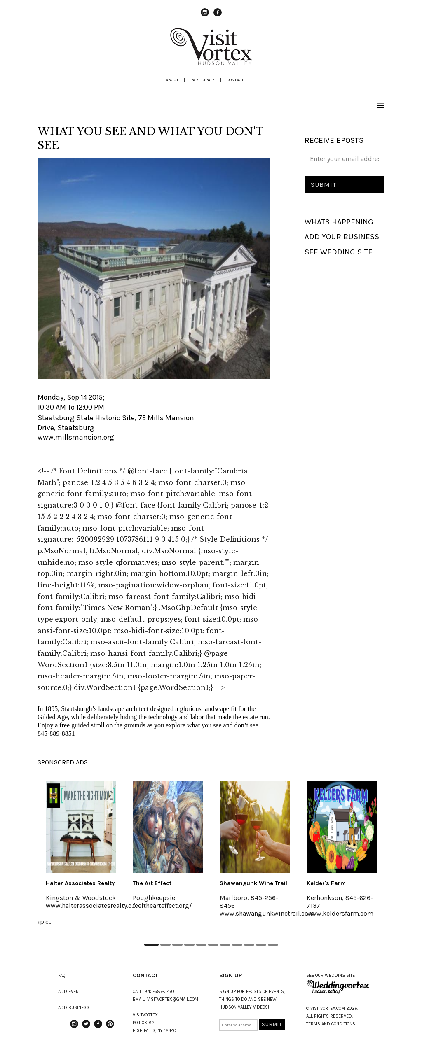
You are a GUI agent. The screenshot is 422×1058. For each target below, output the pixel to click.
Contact (235, 79)
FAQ (62, 975)
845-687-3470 (159, 991)
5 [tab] (201, 945)
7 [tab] (225, 945)
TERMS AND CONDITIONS (330, 1024)
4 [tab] (189, 945)
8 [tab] (237, 945)
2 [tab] (165, 945)
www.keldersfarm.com (340, 913)
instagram (74, 1027)
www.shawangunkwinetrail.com (267, 913)
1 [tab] (151, 945)
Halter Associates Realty (80, 883)
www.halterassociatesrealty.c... (90, 905)
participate (202, 79)
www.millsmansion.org (76, 437)
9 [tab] (249, 945)
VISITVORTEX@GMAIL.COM (172, 999)
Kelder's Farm (326, 883)
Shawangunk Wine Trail (253, 883)
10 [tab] (261, 945)
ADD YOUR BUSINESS (342, 236)
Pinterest (110, 1027)
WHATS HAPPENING (339, 221)
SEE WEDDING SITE (339, 251)
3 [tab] (177, 945)
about (172, 79)
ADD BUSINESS (73, 1007)
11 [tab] (273, 945)
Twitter (86, 1027)
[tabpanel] (81, 850)
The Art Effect (152, 883)
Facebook (98, 1027)
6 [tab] (213, 945)
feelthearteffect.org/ (162, 905)
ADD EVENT (69, 991)
